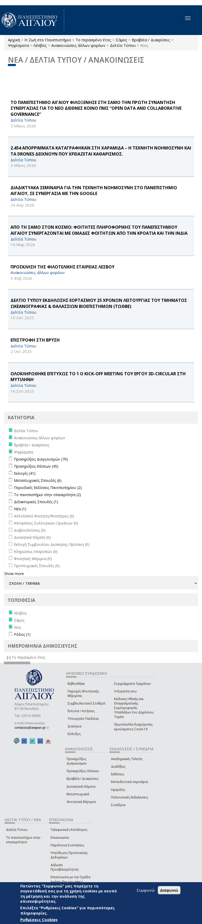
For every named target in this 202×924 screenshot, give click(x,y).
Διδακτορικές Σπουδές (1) (36, 501)
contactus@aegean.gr (31, 728)
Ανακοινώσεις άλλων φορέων (78, 45)
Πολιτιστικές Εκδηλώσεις (129, 797)
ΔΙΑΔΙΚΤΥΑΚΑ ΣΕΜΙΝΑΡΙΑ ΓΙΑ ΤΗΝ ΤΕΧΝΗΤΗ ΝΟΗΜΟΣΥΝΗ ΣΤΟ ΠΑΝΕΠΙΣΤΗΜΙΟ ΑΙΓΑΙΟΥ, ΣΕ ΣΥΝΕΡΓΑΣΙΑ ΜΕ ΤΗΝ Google (94, 191)
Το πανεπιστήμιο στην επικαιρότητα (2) (47, 494)
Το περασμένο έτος (93, 39)
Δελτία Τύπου (123, 45)
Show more (14, 573)
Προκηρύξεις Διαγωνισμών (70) (41, 459)
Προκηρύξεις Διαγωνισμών (77, 761)
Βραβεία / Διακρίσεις (151, 39)
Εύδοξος (74, 734)
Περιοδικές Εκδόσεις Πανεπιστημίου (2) (48, 487)
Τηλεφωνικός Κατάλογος (68, 829)
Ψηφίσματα (18, 45)
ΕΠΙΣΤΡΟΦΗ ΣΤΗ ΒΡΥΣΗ (35, 340)
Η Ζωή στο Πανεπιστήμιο (47, 39)
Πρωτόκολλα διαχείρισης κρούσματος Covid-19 (133, 726)
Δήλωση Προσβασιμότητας (64, 867)
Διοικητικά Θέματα (81, 786)
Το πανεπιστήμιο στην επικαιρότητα (23, 839)
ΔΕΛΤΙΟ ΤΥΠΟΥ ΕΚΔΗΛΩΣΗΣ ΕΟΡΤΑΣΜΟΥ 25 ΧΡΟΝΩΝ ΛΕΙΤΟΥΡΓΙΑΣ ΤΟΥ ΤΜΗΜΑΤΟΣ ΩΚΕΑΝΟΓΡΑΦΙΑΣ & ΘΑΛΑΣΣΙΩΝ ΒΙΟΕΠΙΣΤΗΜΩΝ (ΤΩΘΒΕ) (99, 303)
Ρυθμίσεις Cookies (39, 919)
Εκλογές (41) (25, 473)
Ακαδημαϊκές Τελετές (127, 759)
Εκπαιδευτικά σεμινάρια (129, 782)
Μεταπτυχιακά (78, 794)
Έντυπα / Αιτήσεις (81, 711)
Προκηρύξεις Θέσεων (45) (36, 466)
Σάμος (121, 39)
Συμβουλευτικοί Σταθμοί (86, 703)
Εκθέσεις (117, 774)
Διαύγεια (75, 726)
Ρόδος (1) (22, 634)
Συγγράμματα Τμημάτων (132, 683)
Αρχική (14, 39)
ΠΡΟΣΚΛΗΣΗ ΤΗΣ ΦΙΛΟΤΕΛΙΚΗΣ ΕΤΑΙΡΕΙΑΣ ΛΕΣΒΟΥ (62, 267)
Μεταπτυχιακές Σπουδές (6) (38, 480)
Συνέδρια (118, 805)
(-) (9, 657)
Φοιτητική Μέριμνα (81, 802)
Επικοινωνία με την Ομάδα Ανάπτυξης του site (70, 879)
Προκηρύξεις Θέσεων (83, 771)
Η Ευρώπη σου (125, 691)
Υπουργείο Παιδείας (83, 718)
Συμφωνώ (146, 890)
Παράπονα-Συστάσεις (67, 845)
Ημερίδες (118, 789)
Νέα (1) (20, 508)
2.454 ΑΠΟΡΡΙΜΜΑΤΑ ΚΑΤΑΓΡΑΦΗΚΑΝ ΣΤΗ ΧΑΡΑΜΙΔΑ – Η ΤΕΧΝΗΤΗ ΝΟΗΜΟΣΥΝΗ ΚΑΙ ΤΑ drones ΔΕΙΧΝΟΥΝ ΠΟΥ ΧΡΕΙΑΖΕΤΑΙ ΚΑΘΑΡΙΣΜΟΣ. (101, 151)
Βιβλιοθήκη (76, 683)
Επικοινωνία (59, 837)
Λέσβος (40, 45)
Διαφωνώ (169, 890)
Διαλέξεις (118, 766)
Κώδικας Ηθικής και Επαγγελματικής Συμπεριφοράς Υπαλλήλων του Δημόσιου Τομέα (134, 708)
